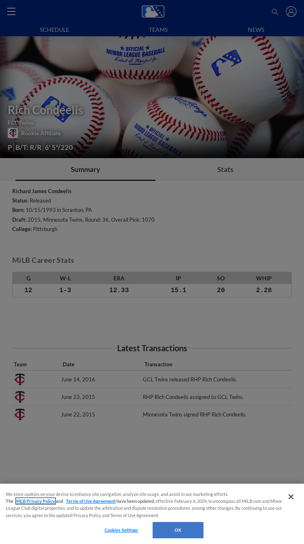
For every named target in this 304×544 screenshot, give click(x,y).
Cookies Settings (121, 530)
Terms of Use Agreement (91, 501)
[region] (152, 514)
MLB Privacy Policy (35, 501)
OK (178, 530)
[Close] (291, 497)
